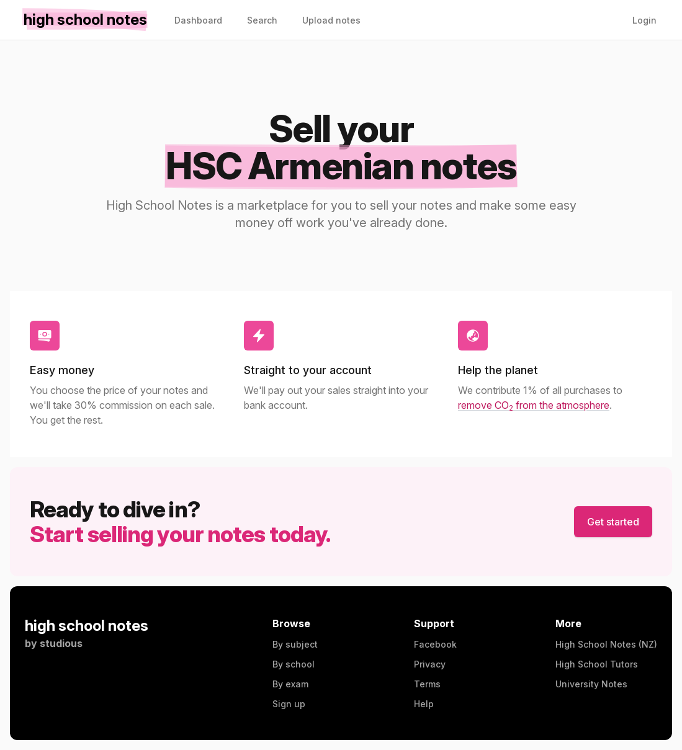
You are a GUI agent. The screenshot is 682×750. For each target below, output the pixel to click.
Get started (613, 522)
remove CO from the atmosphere (533, 405)
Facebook (435, 644)
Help (424, 704)
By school (293, 664)
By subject (295, 644)
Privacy (430, 664)
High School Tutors (596, 664)
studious (61, 643)
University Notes (591, 684)
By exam (290, 684)
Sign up (288, 704)
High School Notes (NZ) (606, 644)
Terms (427, 684)
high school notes (86, 626)
